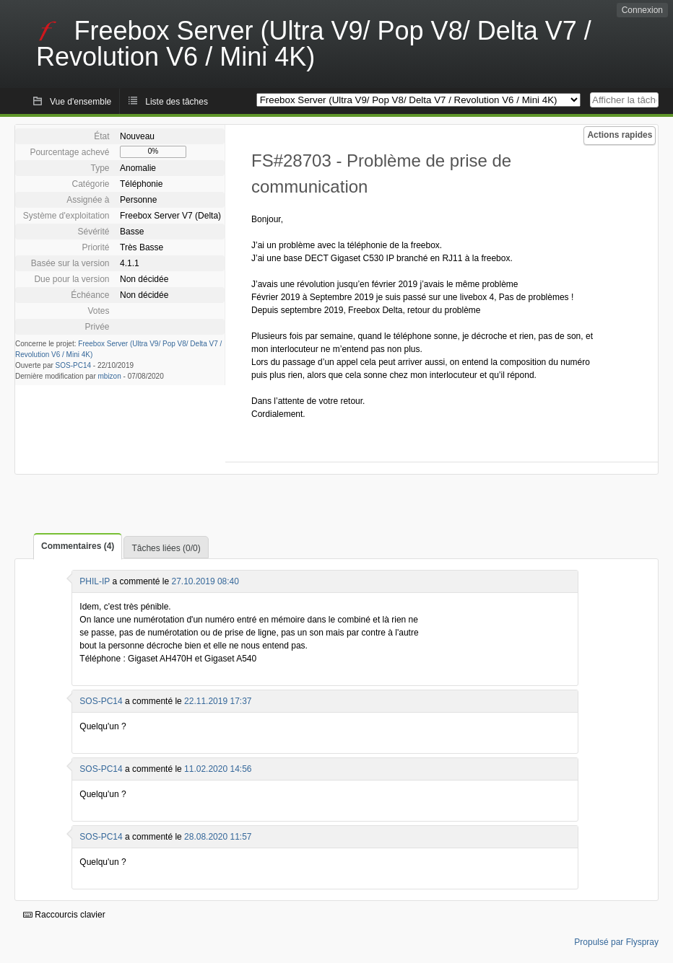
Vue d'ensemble (80, 102)
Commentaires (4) (77, 546)
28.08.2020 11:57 (217, 837)
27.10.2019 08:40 (205, 581)
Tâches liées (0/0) (165, 548)
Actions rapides (619, 135)
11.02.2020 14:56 (217, 769)
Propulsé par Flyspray (616, 942)
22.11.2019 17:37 (217, 701)
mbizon (109, 376)
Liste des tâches (176, 102)
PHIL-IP (94, 581)
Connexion (642, 10)
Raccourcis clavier (64, 915)
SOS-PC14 (73, 365)
